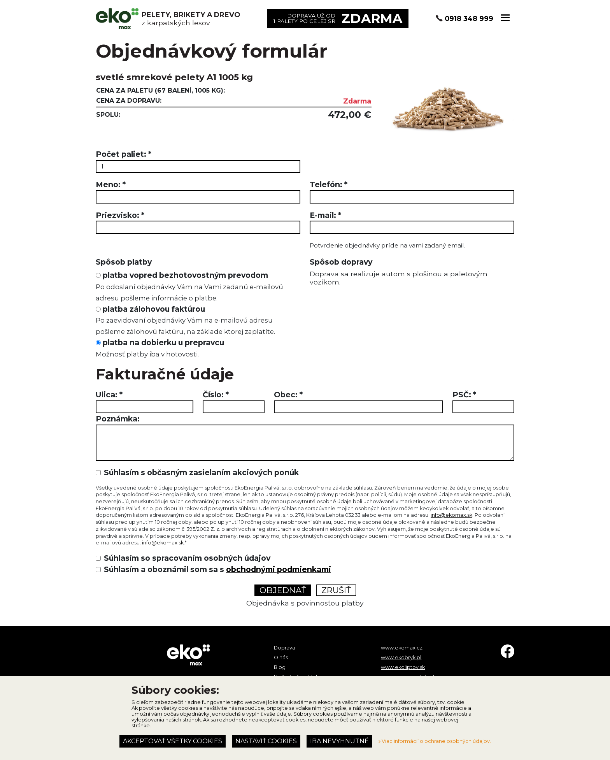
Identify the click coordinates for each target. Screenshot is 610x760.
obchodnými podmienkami (278, 569)
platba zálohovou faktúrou (185, 320)
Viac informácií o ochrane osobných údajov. (435, 741)
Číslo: (216, 394)
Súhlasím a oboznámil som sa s (217, 569)
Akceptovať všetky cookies (172, 741)
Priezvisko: (120, 215)
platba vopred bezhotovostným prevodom (189, 286)
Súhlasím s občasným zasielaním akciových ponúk (201, 472)
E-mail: (325, 215)
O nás (281, 657)
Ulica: (109, 394)
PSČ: (464, 394)
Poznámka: (118, 418)
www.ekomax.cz (401, 648)
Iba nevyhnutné (339, 741)
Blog (280, 667)
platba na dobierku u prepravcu (160, 348)
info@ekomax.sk (451, 515)
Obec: (288, 394)
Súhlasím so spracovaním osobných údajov (187, 558)
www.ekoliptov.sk (403, 667)
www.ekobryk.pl (401, 657)
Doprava (284, 648)
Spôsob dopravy (341, 262)
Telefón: (328, 184)
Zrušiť (336, 590)
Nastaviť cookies (266, 741)
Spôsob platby (124, 262)
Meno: (111, 184)
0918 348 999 (469, 18)
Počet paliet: (123, 154)
